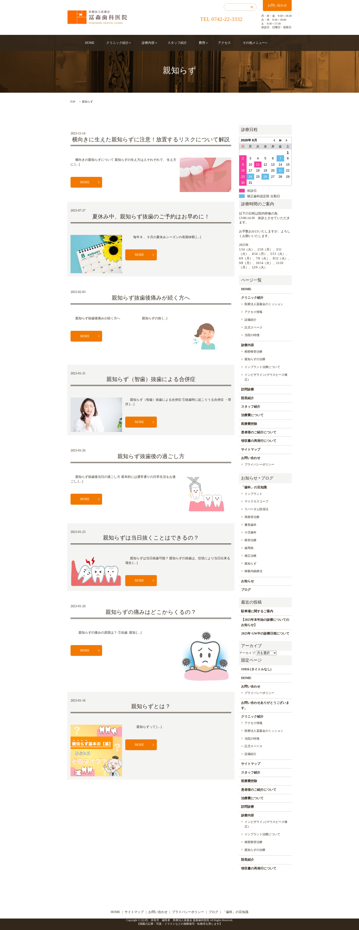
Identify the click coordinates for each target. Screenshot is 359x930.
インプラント (253, 494)
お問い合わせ (277, 5)
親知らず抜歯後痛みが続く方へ (151, 298)
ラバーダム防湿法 (256, 509)
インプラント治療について (262, 367)
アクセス (218, 43)
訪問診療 (247, 389)
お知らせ (247, 581)
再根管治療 (252, 517)
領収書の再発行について (258, 441)
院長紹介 (247, 398)
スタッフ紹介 (177, 43)
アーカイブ (247, 653)
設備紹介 (250, 319)
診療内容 (150, 43)
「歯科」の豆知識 (254, 487)
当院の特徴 (252, 335)
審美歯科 (250, 524)
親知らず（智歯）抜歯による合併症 (151, 379)
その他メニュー (243, 43)
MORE (84, 182)
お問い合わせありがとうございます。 (265, 705)
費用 (197, 43)
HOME (98, 43)
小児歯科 (250, 532)
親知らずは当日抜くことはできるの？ (151, 538)
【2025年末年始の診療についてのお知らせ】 (265, 622)
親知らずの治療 (255, 359)
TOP (72, 101)
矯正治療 (250, 555)
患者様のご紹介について (258, 432)
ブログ (246, 589)
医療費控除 (249, 424)
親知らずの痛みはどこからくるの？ (151, 612)
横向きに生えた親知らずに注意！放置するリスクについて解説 (151, 139)
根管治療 (250, 540)
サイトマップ (250, 449)
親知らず (250, 563)
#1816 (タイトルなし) (256, 669)
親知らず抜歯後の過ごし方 (151, 456)
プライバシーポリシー (259, 464)
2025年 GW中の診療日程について (265, 633)
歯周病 (249, 548)
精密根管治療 (253, 351)
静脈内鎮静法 (253, 571)
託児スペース (253, 327)
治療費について (252, 415)
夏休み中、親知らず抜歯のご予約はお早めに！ (151, 217)
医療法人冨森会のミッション (264, 304)
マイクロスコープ (256, 501)
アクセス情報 (253, 312)
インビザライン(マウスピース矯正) (266, 377)
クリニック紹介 (122, 43)
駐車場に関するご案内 (257, 611)
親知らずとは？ (151, 706)
